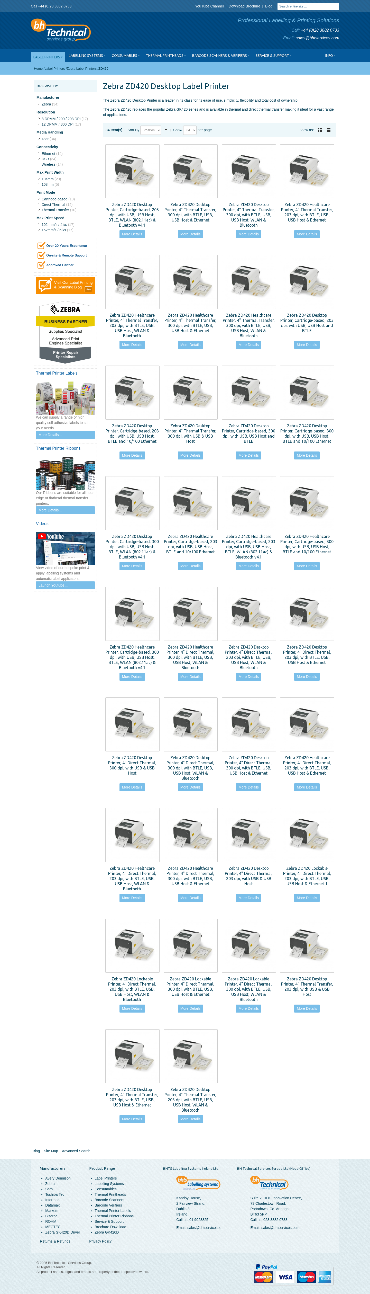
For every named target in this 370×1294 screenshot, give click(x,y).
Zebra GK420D (107, 1232)
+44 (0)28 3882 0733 (320, 30)
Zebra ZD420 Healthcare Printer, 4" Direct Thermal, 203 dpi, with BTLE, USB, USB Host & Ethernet (307, 765)
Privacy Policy (100, 1241)
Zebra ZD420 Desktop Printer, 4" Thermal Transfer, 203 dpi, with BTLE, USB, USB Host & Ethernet (132, 1097)
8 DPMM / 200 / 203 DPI (61, 119)
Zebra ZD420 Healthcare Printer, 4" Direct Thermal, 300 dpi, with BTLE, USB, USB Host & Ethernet (190, 876)
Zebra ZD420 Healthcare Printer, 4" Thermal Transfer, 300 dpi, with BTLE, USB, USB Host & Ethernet (190, 323)
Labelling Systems (109, 1184)
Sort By (133, 130)
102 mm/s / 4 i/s (54, 225)
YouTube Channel (209, 6)
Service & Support (109, 1221)
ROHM (50, 1221)
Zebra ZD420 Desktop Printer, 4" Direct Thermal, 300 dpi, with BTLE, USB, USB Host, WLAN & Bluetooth (190, 767)
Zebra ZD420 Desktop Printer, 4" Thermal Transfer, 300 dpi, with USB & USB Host (190, 433)
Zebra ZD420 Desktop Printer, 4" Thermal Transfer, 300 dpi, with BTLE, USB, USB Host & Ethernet (190, 212)
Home (38, 68)
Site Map (51, 1151)
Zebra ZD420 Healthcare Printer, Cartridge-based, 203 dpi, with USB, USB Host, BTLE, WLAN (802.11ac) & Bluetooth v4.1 (248, 546)
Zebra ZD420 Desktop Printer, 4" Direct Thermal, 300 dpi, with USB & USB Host (132, 765)
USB (45, 159)
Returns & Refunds (55, 1241)
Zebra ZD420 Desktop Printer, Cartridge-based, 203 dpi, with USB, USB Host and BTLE (307, 323)
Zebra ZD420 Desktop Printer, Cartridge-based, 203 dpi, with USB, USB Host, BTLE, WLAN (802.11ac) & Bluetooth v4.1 (132, 214)
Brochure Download (110, 1227)
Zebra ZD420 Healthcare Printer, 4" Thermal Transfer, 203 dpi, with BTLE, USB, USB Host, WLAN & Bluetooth (132, 325)
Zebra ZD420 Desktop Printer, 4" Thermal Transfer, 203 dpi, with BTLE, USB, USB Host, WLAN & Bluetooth (190, 1099)
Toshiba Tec (54, 1194)
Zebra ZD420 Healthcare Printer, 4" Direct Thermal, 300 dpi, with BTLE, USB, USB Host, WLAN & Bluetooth (190, 657)
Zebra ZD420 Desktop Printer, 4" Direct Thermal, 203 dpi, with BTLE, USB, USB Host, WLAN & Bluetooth (249, 657)
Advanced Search (76, 1151)
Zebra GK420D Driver (62, 1232)
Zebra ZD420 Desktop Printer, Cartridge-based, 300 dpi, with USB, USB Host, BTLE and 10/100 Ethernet (307, 433)
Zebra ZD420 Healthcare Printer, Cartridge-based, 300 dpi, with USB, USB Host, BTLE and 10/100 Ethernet (307, 544)
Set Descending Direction (166, 130)
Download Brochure (244, 6)
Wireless (48, 164)
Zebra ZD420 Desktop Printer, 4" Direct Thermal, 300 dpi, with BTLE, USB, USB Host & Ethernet (249, 765)
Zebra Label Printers (82, 68)
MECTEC (52, 1227)
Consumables (106, 1189)
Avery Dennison (58, 1178)
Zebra (46, 104)
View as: (307, 130)
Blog (268, 6)
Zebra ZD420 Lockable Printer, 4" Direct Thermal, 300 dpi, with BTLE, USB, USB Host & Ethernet (190, 986)
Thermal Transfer (55, 210)
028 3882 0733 (275, 1220)
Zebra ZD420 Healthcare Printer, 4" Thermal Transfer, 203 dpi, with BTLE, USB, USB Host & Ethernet (307, 212)
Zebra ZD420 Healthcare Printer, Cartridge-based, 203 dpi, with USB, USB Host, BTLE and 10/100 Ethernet (190, 544)
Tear (45, 139)
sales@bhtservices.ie (204, 1228)
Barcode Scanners (109, 1200)
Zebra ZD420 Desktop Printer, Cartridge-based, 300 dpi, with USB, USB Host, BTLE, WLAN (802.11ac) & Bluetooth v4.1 (132, 546)
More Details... (50, 435)
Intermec (52, 1200)
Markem (51, 1211)
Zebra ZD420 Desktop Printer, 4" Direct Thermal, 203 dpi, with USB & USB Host (249, 876)
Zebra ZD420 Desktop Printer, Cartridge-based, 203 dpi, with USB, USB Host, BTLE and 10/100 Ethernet (132, 433)
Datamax (52, 1205)
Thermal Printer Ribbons (114, 1216)
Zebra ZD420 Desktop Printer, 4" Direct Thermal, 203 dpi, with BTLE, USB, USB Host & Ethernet (307, 654)
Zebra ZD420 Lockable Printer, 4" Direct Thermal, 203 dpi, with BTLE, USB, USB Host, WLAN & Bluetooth (132, 989)
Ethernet (48, 154)
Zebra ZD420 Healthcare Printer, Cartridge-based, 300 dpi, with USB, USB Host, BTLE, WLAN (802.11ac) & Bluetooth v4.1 (132, 657)
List (328, 130)
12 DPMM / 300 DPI (58, 124)
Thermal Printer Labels (113, 1211)
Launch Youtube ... (53, 585)
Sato (49, 1189)
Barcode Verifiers (108, 1205)
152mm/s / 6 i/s (54, 230)
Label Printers (54, 68)
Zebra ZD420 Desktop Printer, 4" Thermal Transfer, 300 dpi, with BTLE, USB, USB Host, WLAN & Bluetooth (249, 214)
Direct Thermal (53, 204)
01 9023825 (198, 1220)
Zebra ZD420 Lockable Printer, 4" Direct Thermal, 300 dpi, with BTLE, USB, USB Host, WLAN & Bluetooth (249, 989)
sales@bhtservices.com (317, 38)
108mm (48, 184)
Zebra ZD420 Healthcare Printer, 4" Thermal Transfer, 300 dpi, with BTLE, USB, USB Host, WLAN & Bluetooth (249, 325)
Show (177, 130)
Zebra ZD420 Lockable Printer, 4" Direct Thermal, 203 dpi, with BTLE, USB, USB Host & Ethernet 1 (307, 876)
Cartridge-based (54, 199)
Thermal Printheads (110, 1194)
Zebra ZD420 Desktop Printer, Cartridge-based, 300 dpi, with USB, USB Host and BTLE (248, 433)
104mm (48, 179)
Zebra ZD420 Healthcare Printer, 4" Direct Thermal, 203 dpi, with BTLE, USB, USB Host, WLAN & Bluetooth (132, 878)
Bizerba (51, 1216)
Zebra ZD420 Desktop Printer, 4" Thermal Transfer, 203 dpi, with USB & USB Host (307, 986)
